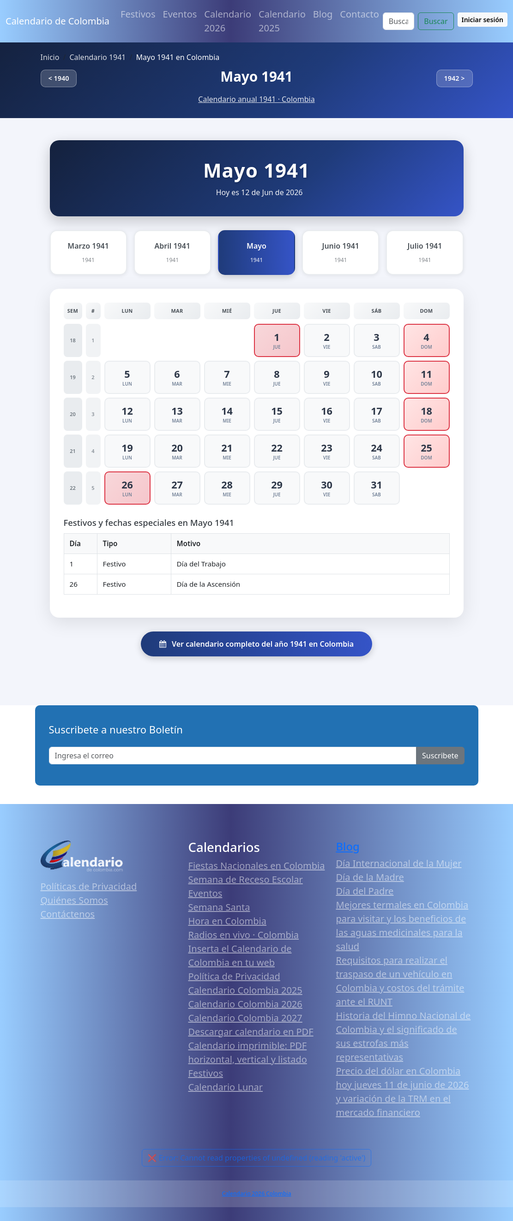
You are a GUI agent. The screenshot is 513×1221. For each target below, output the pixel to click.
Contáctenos (68, 914)
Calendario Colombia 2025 (245, 990)
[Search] (398, 21)
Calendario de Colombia (57, 21)
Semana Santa (219, 907)
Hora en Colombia (227, 921)
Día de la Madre (370, 877)
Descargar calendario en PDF (251, 1031)
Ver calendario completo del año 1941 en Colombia (256, 644)
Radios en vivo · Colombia (243, 935)
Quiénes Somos (74, 900)
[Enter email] (233, 755)
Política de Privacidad (234, 976)
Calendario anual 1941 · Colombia (256, 99)
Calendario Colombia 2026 (245, 1004)
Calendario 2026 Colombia (256, 1193)
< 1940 (58, 78)
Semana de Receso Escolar (245, 879)
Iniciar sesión (483, 19)
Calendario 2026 (227, 21)
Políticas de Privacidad (89, 886)
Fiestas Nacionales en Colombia (256, 865)
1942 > (454, 78)
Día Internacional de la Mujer (399, 863)
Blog (323, 14)
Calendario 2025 (282, 21)
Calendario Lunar (225, 1087)
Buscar (435, 21)
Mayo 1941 (256, 76)
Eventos (180, 14)
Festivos (138, 14)
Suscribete (440, 755)
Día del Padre (365, 891)
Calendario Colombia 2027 (245, 1018)
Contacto (359, 14)
